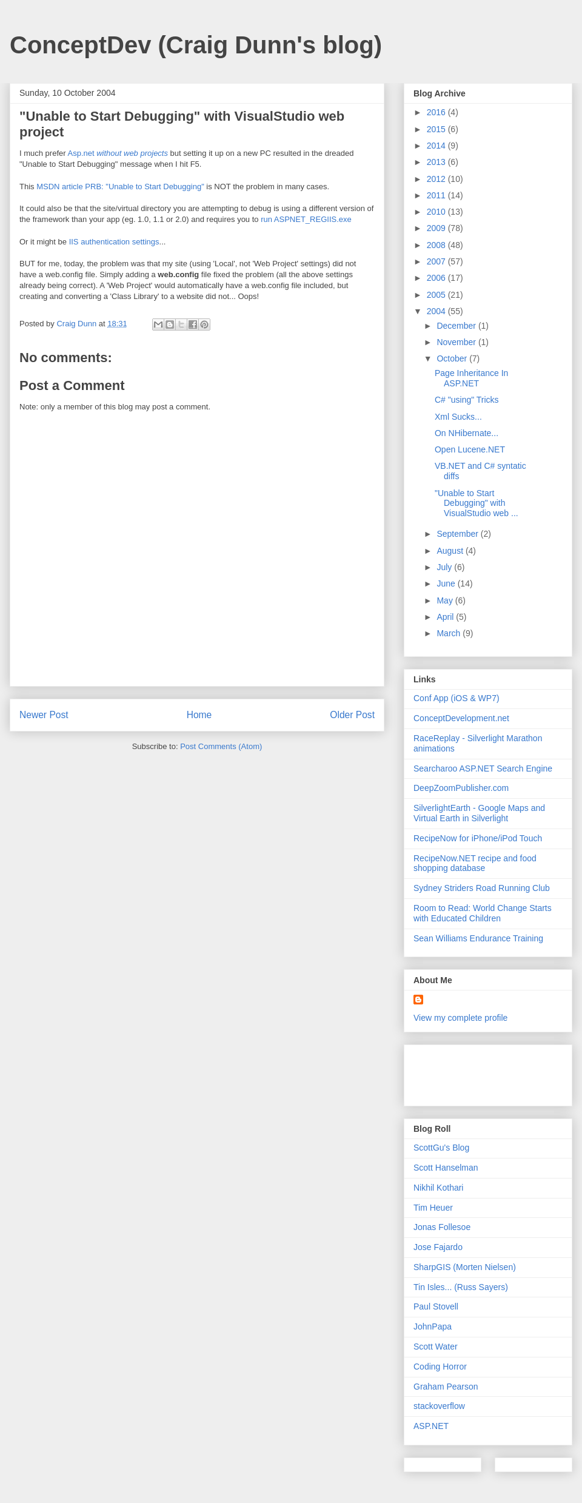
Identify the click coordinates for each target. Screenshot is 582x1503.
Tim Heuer (433, 1207)
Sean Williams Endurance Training (478, 938)
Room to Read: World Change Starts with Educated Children (482, 913)
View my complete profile (460, 1018)
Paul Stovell (435, 1306)
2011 (437, 195)
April (446, 617)
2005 (437, 295)
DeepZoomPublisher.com (461, 788)
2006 (437, 278)
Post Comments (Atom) (221, 746)
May (445, 600)
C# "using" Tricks (467, 400)
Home (199, 715)
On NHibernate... (466, 433)
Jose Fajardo (438, 1247)
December (457, 326)
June (446, 583)
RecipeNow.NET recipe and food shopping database (475, 863)
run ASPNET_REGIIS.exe (306, 219)
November (457, 342)
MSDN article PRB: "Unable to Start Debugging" (120, 186)
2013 (437, 162)
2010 (437, 212)
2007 (437, 261)
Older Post (352, 715)
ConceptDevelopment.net (461, 718)
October (452, 358)
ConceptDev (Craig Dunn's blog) (196, 45)
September (458, 534)
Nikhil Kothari (438, 1187)
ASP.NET (431, 1426)
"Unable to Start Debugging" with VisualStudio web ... (476, 503)
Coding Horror (440, 1366)
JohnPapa (432, 1326)
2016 (437, 112)
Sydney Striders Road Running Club (481, 888)
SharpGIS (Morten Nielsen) (464, 1267)
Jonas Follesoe (441, 1227)
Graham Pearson (445, 1386)
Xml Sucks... (458, 417)
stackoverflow (439, 1406)
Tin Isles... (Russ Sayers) (460, 1287)
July (445, 567)
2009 (437, 228)
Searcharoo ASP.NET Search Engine (482, 768)
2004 (437, 311)
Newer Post (44, 715)
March (449, 633)
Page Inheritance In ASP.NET (471, 378)
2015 (437, 129)
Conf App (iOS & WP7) (456, 698)
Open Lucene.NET (470, 449)
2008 (437, 245)
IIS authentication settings (114, 241)
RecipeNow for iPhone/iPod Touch (477, 838)
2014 (437, 145)
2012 (437, 179)
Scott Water (435, 1346)
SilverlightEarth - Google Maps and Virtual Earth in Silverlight (479, 813)
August (450, 551)
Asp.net (117, 153)
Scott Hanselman (445, 1167)
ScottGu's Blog (441, 1147)
